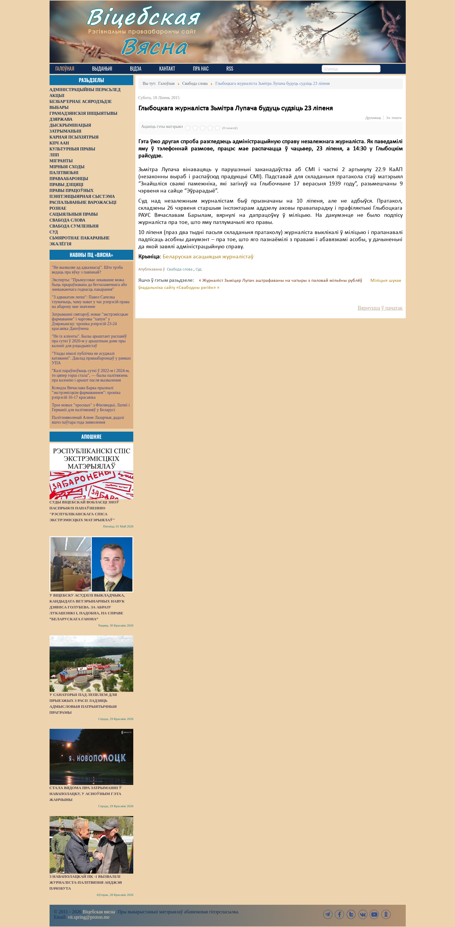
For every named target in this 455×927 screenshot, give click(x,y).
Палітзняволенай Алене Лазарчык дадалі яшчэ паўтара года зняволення (88, 419)
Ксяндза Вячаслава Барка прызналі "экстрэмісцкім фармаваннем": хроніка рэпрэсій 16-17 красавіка (86, 393)
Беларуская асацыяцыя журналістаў (208, 257)
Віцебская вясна (99, 911)
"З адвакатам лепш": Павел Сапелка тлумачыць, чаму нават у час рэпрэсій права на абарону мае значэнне (91, 302)
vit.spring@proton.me (89, 917)
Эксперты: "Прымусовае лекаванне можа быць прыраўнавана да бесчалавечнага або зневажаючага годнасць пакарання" (89, 285)
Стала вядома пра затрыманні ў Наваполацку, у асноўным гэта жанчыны (86, 794)
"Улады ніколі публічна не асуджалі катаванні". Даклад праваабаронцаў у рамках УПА (91, 358)
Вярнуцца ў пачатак (380, 308)
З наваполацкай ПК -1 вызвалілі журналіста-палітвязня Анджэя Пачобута (86, 882)
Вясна (153, 46)
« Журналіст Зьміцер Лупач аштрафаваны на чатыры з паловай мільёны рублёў (281, 280)
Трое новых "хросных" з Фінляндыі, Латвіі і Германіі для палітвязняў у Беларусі (91, 407)
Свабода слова (180, 269)
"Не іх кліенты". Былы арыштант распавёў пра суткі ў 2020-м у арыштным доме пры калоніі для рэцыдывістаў (89, 341)
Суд (199, 269)
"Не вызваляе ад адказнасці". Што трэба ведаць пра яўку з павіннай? (87, 269)
